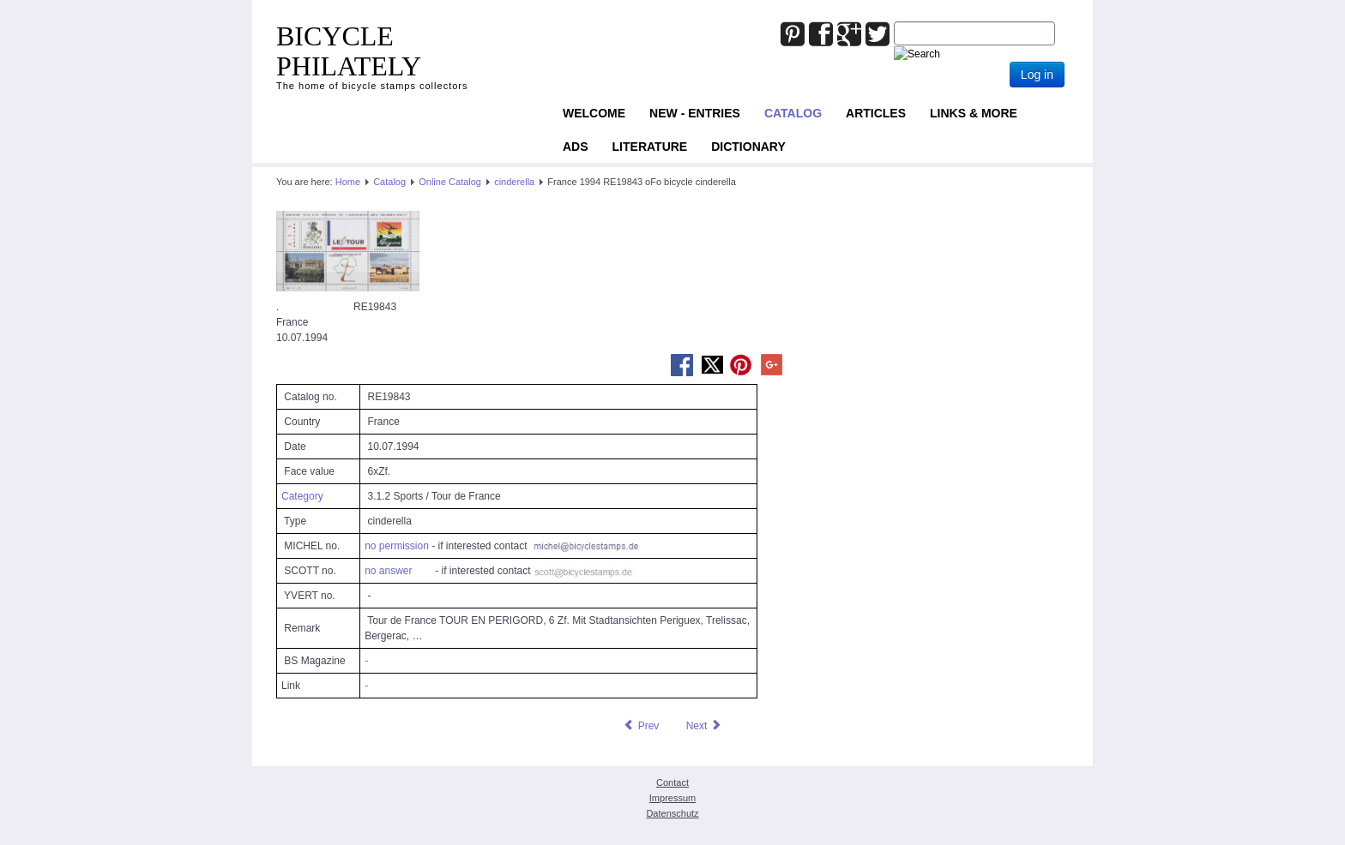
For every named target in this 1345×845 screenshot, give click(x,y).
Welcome (594, 113)
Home (347, 182)
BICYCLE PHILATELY (348, 51)
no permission (397, 546)
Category (302, 496)
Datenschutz (672, 813)
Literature (650, 146)
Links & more (973, 113)
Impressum (672, 798)
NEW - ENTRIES (694, 113)
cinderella (514, 182)
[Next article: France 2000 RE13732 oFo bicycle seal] (704, 726)
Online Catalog (450, 182)
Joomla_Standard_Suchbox (894, 21)
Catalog (793, 113)
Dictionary (748, 146)
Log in (1037, 74)
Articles (876, 113)
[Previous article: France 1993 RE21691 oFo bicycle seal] (641, 726)
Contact (672, 782)
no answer (388, 571)
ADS (575, 146)
